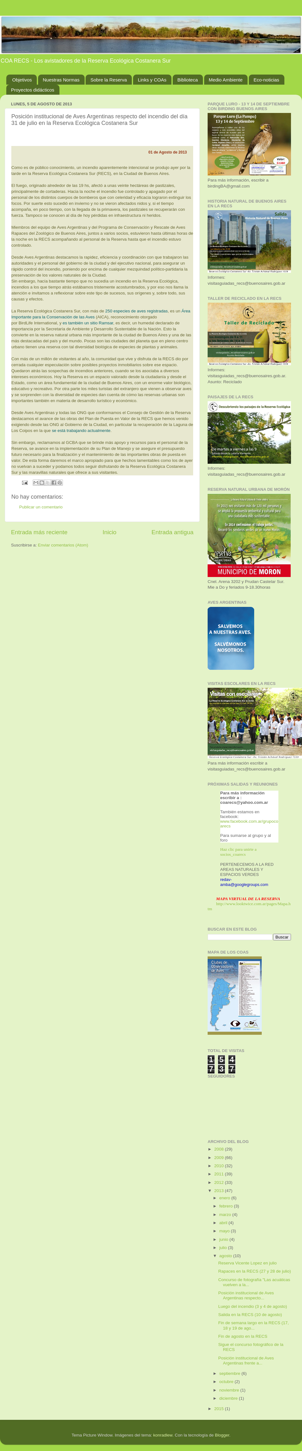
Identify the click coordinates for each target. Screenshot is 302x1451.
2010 (219, 1165)
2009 (219, 1157)
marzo (225, 1214)
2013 (219, 1190)
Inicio (109, 532)
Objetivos (22, 79)
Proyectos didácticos (32, 89)
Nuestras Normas (61, 79)
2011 (219, 1174)
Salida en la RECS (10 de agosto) (250, 1314)
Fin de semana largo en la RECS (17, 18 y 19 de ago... (253, 1325)
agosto (226, 1255)
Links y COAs (152, 79)
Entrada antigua (172, 532)
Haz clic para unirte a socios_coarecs (238, 852)
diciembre (229, 1398)
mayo (225, 1231)
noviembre (229, 1390)
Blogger (222, 1435)
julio (223, 1247)
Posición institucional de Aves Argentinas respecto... (246, 1295)
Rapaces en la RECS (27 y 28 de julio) (254, 1271)
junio (224, 1239)
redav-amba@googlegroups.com (244, 882)
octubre (227, 1381)
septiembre (230, 1373)
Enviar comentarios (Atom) (63, 545)
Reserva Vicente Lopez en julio (247, 1263)
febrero (226, 1206)
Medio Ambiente (226, 79)
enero (225, 1198)
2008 (219, 1149)
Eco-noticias (266, 79)
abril (223, 1222)
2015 (219, 1408)
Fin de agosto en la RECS (242, 1336)
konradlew (162, 1435)
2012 (219, 1182)
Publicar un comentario (41, 507)
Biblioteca (187, 79)
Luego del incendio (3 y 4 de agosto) (252, 1306)
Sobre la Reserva (108, 79)
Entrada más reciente (39, 532)
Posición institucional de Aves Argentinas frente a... (246, 1360)
